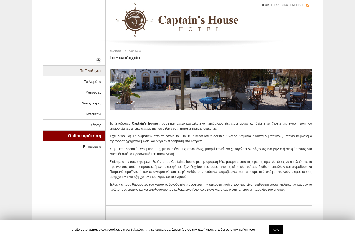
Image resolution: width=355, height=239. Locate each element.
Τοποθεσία (93, 114)
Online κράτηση (84, 135)
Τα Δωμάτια (92, 82)
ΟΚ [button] (276, 229)
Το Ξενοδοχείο (90, 71)
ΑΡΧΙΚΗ (266, 5)
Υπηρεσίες (93, 92)
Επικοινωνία (92, 147)
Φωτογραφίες (91, 103)
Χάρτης (95, 125)
